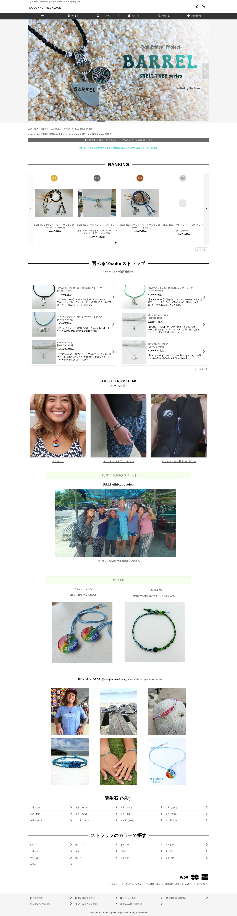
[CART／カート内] (203, 6)
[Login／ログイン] (196, 6)
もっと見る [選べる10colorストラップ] (202, 369)
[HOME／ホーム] (43, 16)
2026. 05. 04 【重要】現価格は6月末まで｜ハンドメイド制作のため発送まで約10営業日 (69, 134)
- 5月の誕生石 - (155, 590)
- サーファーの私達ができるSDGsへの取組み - (119, 561)
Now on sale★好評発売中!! (118, 271)
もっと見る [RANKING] (202, 250)
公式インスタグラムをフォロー (148, 679)
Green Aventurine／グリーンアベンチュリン (154, 596)
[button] (73, 16)
